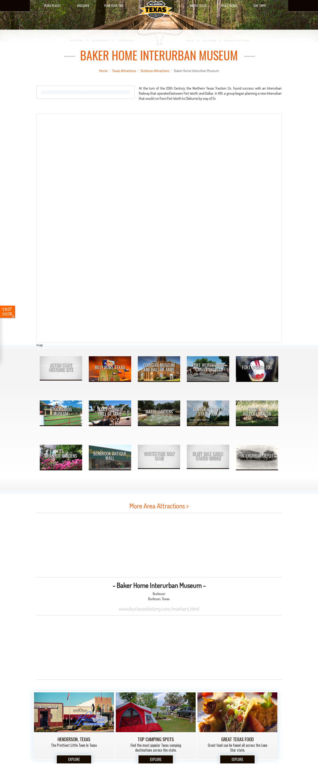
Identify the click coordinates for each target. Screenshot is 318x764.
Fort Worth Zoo (257, 367)
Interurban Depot (257, 455)
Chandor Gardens (61, 455)
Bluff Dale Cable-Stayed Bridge (208, 455)
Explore (74, 759)
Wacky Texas (198, 5)
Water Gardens (159, 411)
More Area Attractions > (159, 506)
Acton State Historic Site (61, 367)
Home (103, 71)
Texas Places (52, 5)
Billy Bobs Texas (110, 367)
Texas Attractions (124, 71)
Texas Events (228, 5)
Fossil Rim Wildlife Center (257, 411)
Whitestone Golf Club (159, 455)
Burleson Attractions (155, 71)
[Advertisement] (159, 545)
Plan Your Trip (113, 5)
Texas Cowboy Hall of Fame (110, 411)
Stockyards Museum (61, 411)
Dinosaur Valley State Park (208, 411)
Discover (83, 5)
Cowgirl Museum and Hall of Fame (159, 367)
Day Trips (260, 5)
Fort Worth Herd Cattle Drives (208, 367)
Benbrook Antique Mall (110, 455)
